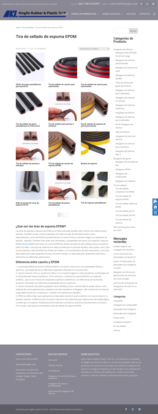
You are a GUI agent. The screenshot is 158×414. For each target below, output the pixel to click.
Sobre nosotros (111, 14)
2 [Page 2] (62, 214)
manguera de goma (122, 322)
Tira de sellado (28, 27)
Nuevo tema (118, 317)
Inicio (18, 27)
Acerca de (52, 360)
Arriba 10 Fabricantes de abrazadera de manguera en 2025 (124, 264)
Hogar (64, 14)
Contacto (144, 14)
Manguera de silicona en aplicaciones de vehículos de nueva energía (124, 275)
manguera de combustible (125, 305)
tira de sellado (28, 244)
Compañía (118, 300)
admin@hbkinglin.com (26, 364)
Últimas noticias (55, 365)
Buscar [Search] (133, 31)
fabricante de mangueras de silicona (61, 392)
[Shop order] (94, 49)
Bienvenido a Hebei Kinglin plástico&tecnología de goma (29, 4)
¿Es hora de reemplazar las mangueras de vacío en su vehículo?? (125, 286)
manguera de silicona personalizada (58, 384)
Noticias (131, 14)
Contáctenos (54, 370)
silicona (116, 330)
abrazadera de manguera (124, 309)
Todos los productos (83, 14)
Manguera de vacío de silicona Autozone (61, 377)
